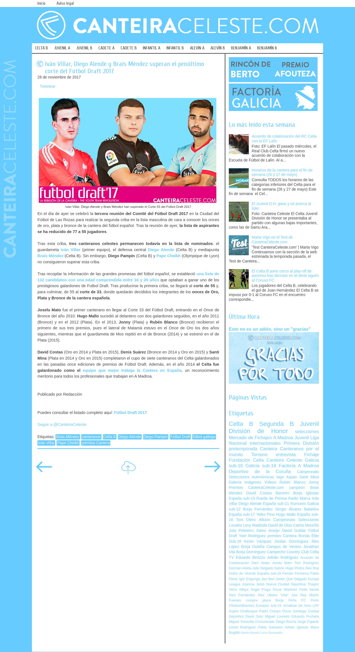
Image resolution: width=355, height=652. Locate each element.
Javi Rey (298, 595)
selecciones (307, 431)
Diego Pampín (156, 437)
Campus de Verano (284, 547)
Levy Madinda (255, 525)
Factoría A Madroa (299, 465)
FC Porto (310, 600)
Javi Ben (267, 579)
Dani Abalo (261, 563)
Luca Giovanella (271, 632)
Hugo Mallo (286, 514)
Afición (264, 520)
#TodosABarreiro (241, 606)
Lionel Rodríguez (242, 627)
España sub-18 (269, 573)
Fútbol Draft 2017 (130, 412)
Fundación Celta (246, 460)
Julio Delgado (262, 568)
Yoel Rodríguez (252, 536)
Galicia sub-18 (260, 465)
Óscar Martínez (285, 590)
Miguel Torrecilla (241, 622)
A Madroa (283, 437)
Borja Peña (285, 600)
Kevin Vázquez (258, 541)
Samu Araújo (268, 531)
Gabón (279, 568)
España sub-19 (242, 498)
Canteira (268, 448)
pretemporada (243, 448)
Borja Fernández (258, 509)
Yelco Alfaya (238, 590)
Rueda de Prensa (271, 498)
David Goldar (294, 531)
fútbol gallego (204, 437)
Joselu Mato (282, 563)
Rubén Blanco (292, 482)
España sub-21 (276, 504)
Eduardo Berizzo (250, 557)
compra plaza (258, 600)
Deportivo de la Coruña (260, 471)
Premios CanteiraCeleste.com (256, 488)
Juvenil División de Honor (274, 427)
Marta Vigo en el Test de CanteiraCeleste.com (272, 239)
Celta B (109, 437)
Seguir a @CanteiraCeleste (62, 424)
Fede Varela (309, 590)
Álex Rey (312, 568)
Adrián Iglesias (296, 627)
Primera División (301, 443)
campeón (297, 488)
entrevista (286, 454)
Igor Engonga (249, 579)
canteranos (91, 437)
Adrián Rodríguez (282, 557)
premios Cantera (96, 443)
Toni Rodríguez (306, 563)
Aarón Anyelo (250, 632)
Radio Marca (299, 498)
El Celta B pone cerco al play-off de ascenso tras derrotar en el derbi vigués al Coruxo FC (285, 275)
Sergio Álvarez (288, 509)
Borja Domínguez (251, 552)
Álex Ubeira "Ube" (273, 595)
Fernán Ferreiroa (295, 573)
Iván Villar (70, 249)
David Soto (254, 616)
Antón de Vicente (242, 573)
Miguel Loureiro (277, 616)
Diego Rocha (286, 622)
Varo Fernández (242, 595)
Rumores (298, 504)
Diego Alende (129, 437)
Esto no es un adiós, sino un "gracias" (270, 329)
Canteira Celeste (284, 460)
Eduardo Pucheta (305, 616)
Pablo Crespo (269, 611)
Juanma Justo (253, 584)
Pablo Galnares (270, 627)
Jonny (314, 482)
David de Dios (280, 525)
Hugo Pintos (294, 568)
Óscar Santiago (294, 611)
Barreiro (282, 493)
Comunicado (265, 622)
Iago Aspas (287, 477)
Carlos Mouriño (306, 525)
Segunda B (276, 423)
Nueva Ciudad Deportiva (286, 584)
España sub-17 (242, 514)
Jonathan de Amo (297, 606)
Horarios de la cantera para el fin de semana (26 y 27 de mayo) (282, 172)
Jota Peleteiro (241, 531)
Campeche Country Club (288, 552)
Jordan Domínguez (291, 541)
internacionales (265, 443)
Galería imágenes (245, 482)
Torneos (259, 454)
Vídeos (270, 482)
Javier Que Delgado (291, 579)
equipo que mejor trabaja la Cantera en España (132, 370)
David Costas (259, 493)
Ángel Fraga (261, 590)
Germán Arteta (240, 568)
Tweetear (47, 86)
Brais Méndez (67, 437)
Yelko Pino (265, 514)
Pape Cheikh (68, 443)
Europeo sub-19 (268, 606)
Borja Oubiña (253, 547)
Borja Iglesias (306, 493)
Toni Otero (246, 520)
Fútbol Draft (180, 437)
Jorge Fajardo (308, 622)
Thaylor (313, 584)
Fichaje (311, 454)
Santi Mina (309, 477)
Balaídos (311, 509)
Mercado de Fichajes (250, 437)
